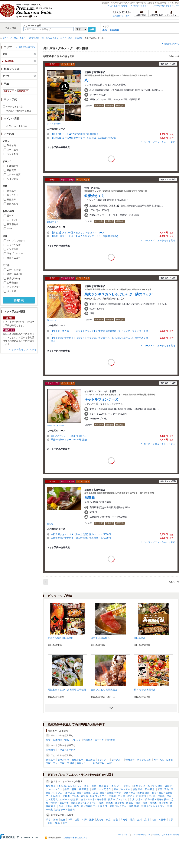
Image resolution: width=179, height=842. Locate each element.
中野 (84, 819)
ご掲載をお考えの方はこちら (75, 838)
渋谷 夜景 (150, 789)
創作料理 (111, 740)
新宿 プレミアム (118, 806)
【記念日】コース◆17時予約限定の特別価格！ (75, 134)
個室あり (11, 191)
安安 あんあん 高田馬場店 (104, 689)
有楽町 (123, 819)
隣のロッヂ (52, 320)
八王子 (162, 819)
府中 (65, 823)
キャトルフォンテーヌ (56, 425)
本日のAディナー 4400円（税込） (70, 436)
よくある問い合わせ (118, 6)
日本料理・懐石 (61, 740)
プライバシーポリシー (141, 835)
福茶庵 (50, 524)
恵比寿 (99, 819)
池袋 (132, 819)
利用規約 (156, 835)
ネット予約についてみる (23, 349)
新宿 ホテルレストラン (152, 806)
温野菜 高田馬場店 (100, 638)
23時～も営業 (14, 270)
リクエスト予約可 (67, 750)
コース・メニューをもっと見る (159, 142)
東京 (104, 30)
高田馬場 (114, 30)
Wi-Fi (9, 228)
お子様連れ (12, 282)
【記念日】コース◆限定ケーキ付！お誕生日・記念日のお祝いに (83, 138)
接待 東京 (51, 786)
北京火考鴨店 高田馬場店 (60, 638)
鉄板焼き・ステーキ (93, 740)
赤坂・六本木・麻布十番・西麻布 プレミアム (104, 799)
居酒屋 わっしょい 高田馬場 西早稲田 (67, 689)
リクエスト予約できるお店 (18, 111)
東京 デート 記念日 (121, 786)
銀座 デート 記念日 (101, 789)
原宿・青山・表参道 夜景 (136, 792)
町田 (50, 823)
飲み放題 (11, 145)
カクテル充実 (14, 174)
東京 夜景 (104, 786)
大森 (154, 819)
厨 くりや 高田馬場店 (145, 689)
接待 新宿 (133, 806)
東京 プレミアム (122, 789)
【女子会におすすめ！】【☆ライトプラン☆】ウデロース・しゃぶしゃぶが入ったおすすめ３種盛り (99, 340)
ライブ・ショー (15, 253)
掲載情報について (171, 44)
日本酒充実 (12, 166)
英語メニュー (14, 257)
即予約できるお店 (14, 106)
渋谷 (48, 819)
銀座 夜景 (84, 789)
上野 (77, 819)
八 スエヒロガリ (54, 124)
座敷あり (11, 199)
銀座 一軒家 (70, 789)
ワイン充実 (12, 179)
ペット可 (11, 291)
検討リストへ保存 (168, 64)
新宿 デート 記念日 (65, 809)
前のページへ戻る (10, 38)
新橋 (55, 819)
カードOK (12, 220)
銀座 (62, 819)
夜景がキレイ (14, 278)
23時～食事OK (14, 274)
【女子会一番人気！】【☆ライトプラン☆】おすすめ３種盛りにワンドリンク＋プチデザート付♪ (99, 333)
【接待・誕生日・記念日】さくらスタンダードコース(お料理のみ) (85, 236)
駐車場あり (12, 224)
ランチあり (12, 154)
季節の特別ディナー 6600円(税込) (69, 439)
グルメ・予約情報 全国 (29, 38)
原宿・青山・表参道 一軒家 (107, 792)
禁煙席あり (12, 204)
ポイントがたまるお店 (16, 126)
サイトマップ (123, 835)
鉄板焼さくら (52, 222)
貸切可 (10, 215)
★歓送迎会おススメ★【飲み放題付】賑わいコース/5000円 (81, 534)
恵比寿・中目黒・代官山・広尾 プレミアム (84, 796)
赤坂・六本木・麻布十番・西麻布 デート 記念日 (82, 806)
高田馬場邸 (139, 638)
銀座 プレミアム (141, 786)
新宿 (115, 819)
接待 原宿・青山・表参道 (78, 792)
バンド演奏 (12, 249)
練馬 (57, 823)
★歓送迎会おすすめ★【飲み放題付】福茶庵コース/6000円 (81, 538)
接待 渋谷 (137, 789)
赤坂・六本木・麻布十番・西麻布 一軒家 (119, 803)
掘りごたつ (12, 195)
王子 (91, 819)
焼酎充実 (11, 170)
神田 (70, 819)
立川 (139, 819)
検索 (92, 29)
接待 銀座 (157, 786)
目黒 (170, 819)
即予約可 (50, 750)
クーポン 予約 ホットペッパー (166, 6)
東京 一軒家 (90, 786)
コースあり (12, 149)
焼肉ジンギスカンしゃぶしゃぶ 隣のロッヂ (118, 294)
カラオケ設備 (14, 245)
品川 (146, 819)
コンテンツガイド (140, 6)
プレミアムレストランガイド (53, 38)
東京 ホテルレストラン (70, 786)
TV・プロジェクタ (16, 240)
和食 (48, 740)
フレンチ (76, 740)
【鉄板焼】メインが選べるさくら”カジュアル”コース (77, 232)
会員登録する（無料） (121, 16)
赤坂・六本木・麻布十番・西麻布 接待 (148, 799)
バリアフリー (14, 287)
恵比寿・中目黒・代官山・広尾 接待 (127, 796)
